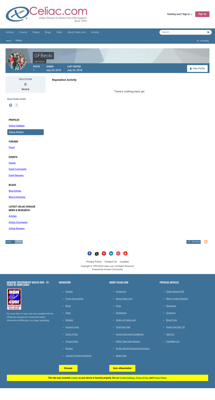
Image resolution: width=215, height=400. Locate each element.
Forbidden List (172, 341)
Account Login (72, 327)
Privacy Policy (94, 261)
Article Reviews (17, 228)
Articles (10, 32)
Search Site (121, 356)
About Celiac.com (76, 32)
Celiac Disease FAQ (175, 291)
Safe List (170, 334)
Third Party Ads (123, 327)
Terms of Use (72, 334)
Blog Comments (17, 197)
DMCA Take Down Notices (128, 341)
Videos (36, 32)
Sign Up (202, 14)
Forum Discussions (74, 299)
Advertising (121, 313)
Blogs (48, 32)
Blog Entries (15, 191)
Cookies (124, 261)
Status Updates (17, 125)
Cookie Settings (127, 378)
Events (12, 163)
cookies (74, 378)
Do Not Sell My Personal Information (133, 348)
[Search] (171, 32)
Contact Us (111, 261)
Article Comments (18, 222)
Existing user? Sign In (179, 14)
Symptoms (171, 306)
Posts (12, 147)
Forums (23, 32)
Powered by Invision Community (107, 269)
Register (69, 320)
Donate (68, 368)
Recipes (69, 348)
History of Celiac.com (126, 320)
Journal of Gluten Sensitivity (79, 356)
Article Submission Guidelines (130, 334)
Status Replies (16, 132)
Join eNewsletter (122, 368)
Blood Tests (171, 320)
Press (118, 306)
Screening (170, 313)
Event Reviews (16, 175)
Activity (95, 32)
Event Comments (17, 169)
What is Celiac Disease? (177, 299)
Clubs (59, 32)
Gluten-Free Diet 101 (175, 327)
